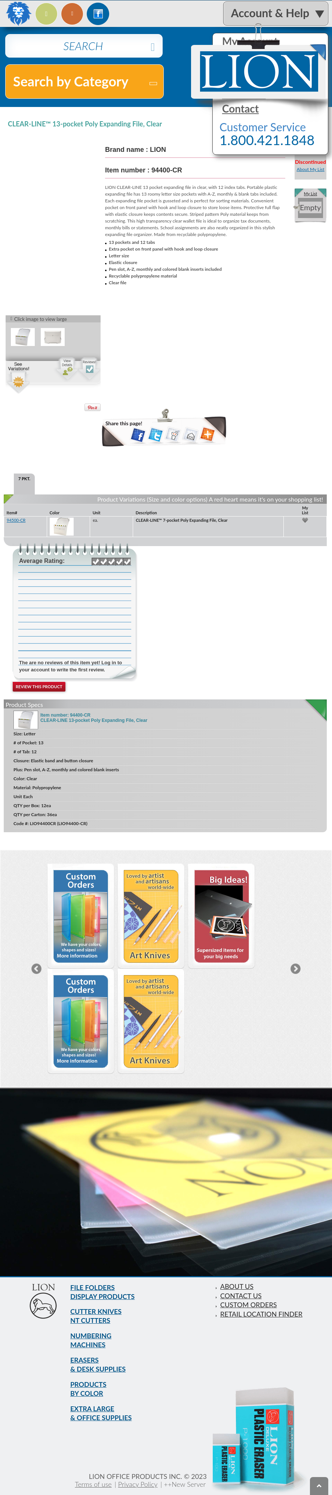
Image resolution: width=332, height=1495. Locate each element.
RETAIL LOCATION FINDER (261, 1313)
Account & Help (270, 12)
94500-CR (16, 520)
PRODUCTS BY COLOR (88, 1389)
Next (295, 969)
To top (319, 1486)
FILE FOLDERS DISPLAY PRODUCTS (102, 1292)
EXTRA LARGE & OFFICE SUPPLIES (101, 1413)
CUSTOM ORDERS (248, 1304)
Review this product (39, 686)
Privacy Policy (138, 1484)
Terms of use (93, 1484)
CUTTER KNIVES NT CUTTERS (96, 1316)
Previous (36, 969)
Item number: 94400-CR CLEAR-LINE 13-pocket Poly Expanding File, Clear (93, 718)
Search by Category (85, 81)
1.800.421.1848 (267, 140)
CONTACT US (241, 1295)
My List (310, 193)
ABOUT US (236, 1286)
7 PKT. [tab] (24, 479)
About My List (310, 169)
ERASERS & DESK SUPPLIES (98, 1364)
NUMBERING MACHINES (90, 1340)
